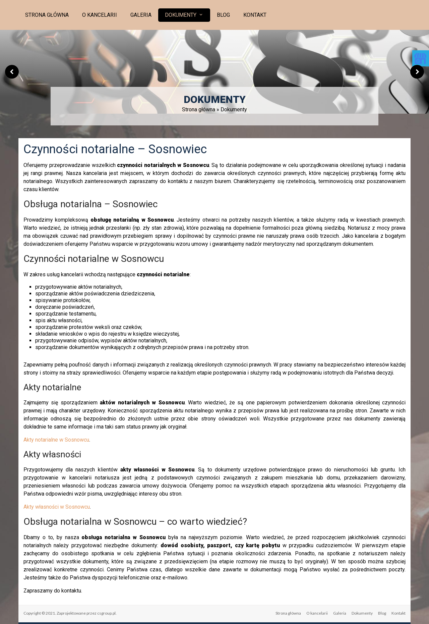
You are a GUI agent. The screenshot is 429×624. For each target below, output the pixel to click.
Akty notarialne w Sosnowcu (56, 440)
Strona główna (47, 15)
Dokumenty (180, 15)
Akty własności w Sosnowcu (56, 507)
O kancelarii (99, 15)
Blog (223, 15)
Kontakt (254, 15)
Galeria (140, 15)
